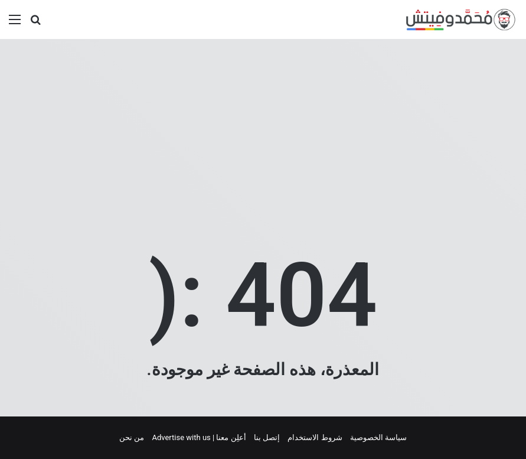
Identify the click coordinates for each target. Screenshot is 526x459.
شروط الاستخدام (314, 437)
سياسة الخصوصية (378, 437)
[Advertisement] (263, 133)
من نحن (131, 437)
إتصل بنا (267, 437)
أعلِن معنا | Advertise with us (199, 437)
